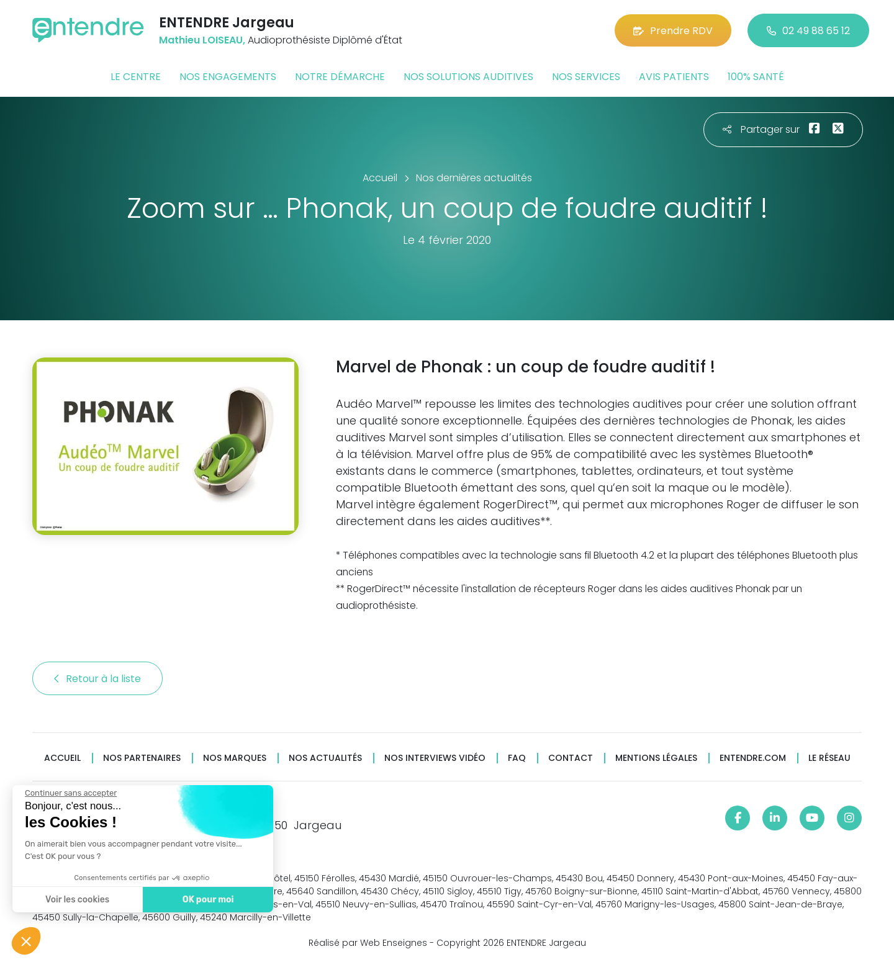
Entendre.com (753, 758)
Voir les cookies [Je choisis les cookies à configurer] (76, 899)
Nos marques (234, 758)
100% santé (756, 77)
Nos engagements (227, 77)
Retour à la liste (97, 679)
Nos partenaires (142, 758)
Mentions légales (656, 758)
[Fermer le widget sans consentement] (69, 793)
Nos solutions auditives (468, 77)
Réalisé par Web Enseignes (368, 943)
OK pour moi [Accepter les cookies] (206, 899)
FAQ (517, 758)
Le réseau (829, 758)
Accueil (62, 758)
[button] (26, 941)
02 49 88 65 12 (808, 31)
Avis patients (674, 77)
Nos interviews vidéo (434, 758)
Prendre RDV (673, 31)
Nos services (586, 77)
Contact (570, 758)
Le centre (136, 77)
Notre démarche (340, 77)
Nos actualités (325, 758)
